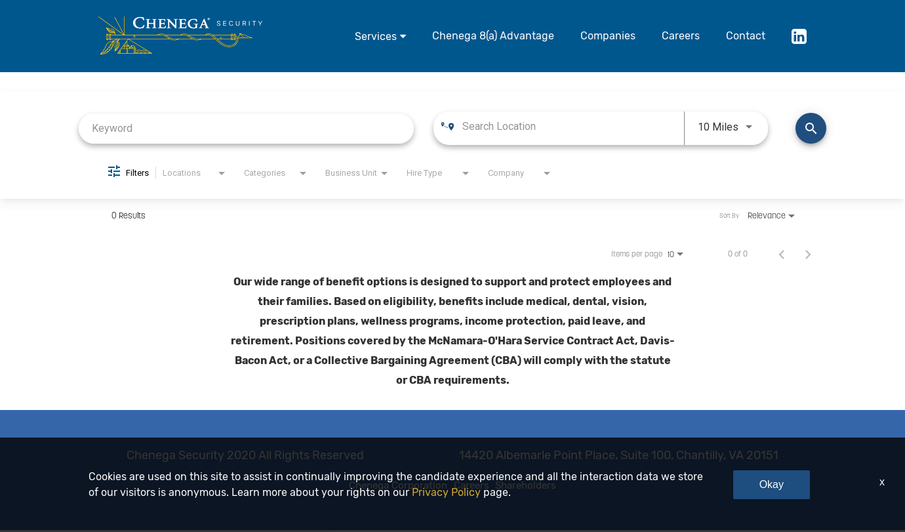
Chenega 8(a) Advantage (493, 36)
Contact (745, 36)
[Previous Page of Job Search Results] (782, 254)
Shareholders (551, 487)
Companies (607, 36)
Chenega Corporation (375, 487)
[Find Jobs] (810, 128)
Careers (681, 36)
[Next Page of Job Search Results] (808, 254)
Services (376, 36)
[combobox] (246, 128)
